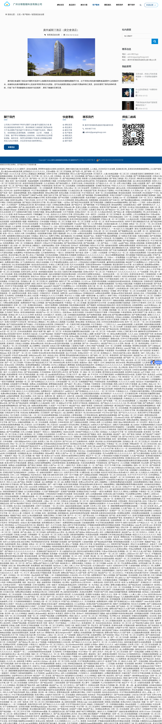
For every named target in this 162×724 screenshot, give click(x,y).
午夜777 (37, 555)
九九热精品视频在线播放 (98, 173)
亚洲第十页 (70, 565)
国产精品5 (26, 197)
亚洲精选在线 (125, 324)
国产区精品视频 (97, 197)
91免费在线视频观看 (106, 278)
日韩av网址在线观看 (31, 589)
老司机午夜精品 (144, 555)
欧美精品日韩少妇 (77, 438)
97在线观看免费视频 (34, 438)
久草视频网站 (156, 374)
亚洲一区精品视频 (131, 541)
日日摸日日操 (119, 281)
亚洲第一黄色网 (58, 204)
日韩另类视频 (107, 379)
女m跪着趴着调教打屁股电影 (144, 190)
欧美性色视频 (51, 192)
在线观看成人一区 (95, 336)
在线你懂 (45, 340)
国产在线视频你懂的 (152, 331)
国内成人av (22, 422)
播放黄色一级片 (138, 348)
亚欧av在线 (156, 431)
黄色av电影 (152, 446)
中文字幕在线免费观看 (105, 517)
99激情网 (117, 383)
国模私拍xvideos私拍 (132, 441)
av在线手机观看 (147, 453)
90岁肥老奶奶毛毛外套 (40, 536)
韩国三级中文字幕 (51, 190)
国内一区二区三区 (141, 460)
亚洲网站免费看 (123, 508)
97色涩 (15, 350)
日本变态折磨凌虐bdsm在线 (112, 316)
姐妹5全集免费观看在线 (75, 405)
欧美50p (50, 336)
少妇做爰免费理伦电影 (82, 634)
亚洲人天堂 (23, 481)
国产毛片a (12, 417)
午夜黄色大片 (111, 266)
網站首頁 (60, 5)
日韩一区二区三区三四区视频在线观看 (45, 696)
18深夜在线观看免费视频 (10, 419)
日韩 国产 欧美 (145, 689)
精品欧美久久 (65, 558)
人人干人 (76, 716)
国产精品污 (69, 491)
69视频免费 (135, 457)
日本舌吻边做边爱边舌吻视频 (120, 529)
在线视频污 (133, 465)
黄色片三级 (102, 405)
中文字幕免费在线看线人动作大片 (64, 257)
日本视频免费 (11, 448)
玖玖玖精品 (41, 630)
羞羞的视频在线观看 (152, 319)
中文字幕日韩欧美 (122, 185)
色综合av (140, 376)
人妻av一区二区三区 (51, 496)
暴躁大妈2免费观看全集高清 (140, 221)
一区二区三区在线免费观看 (66, 314)
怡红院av (85, 305)
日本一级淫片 (91, 209)
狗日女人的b (73, 429)
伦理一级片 (20, 515)
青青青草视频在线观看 (16, 644)
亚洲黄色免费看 (152, 238)
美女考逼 (99, 436)
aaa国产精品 (124, 238)
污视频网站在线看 (42, 692)
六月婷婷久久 (84, 668)
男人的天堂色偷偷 (150, 207)
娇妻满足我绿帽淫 (110, 649)
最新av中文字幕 (65, 398)
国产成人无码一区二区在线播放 (25, 283)
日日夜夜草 (45, 407)
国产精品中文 (77, 199)
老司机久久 (106, 223)
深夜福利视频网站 (45, 431)
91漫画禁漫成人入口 (101, 539)
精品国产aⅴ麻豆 (136, 515)
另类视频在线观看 (141, 608)
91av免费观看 (121, 345)
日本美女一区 (73, 644)
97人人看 (108, 484)
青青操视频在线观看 (121, 536)
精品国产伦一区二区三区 (106, 661)
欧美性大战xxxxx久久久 (65, 252)
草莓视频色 (57, 577)
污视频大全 (76, 651)
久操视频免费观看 (29, 431)
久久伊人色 (11, 656)
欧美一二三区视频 (107, 658)
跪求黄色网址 (144, 338)
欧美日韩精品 (121, 711)
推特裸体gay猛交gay (140, 670)
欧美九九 (152, 307)
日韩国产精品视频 (47, 610)
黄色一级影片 (94, 357)
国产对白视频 (63, 192)
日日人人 (65, 465)
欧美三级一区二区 (95, 281)
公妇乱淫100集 (102, 603)
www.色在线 (149, 596)
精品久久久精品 (116, 374)
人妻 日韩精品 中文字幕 (59, 331)
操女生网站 (25, 536)
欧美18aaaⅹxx (79, 572)
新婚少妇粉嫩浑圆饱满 (118, 586)
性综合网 (26, 221)
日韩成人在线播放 (122, 312)
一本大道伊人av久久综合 (108, 362)
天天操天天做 (123, 465)
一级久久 (60, 247)
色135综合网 (109, 343)
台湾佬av (94, 639)
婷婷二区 (60, 498)
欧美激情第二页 (11, 474)
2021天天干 (107, 295)
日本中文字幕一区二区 (107, 613)
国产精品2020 (81, 242)
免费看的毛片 (46, 386)
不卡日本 (140, 264)
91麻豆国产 (126, 668)
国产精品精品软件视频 (103, 536)
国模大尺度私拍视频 (121, 419)
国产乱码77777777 (12, 183)
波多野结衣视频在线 (22, 185)
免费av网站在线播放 (9, 388)
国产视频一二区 (47, 570)
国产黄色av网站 (26, 479)
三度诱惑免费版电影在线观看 (120, 477)
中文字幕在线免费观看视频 (23, 689)
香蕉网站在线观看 (139, 340)
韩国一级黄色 (138, 641)
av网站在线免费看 (85, 228)
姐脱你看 (20, 656)
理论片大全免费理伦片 (27, 455)
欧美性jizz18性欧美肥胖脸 (114, 453)
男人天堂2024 (56, 436)
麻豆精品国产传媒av (72, 233)
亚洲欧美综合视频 (17, 211)
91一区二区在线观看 (46, 371)
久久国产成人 (61, 429)
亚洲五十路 (70, 620)
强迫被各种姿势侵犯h (72, 594)
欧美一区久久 (8, 228)
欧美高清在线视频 (10, 632)
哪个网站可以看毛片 (110, 644)
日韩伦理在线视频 (91, 391)
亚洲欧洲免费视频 (101, 264)
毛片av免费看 (12, 271)
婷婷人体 (134, 467)
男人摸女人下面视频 (82, 379)
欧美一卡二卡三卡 (22, 567)
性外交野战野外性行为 (71, 563)
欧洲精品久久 (106, 348)
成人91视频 (95, 467)
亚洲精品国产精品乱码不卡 (30, 441)
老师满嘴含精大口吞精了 (52, 517)
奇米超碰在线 (101, 176)
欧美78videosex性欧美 (23, 209)
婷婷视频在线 (55, 465)
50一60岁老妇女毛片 (146, 271)
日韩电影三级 (116, 431)
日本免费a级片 (104, 333)
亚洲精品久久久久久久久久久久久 (91, 250)
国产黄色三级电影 (116, 173)
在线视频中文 (155, 393)
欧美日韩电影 (51, 302)
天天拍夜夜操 (45, 367)
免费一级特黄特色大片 (146, 199)
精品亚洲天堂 (84, 343)
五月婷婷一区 (33, 374)
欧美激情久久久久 (17, 496)
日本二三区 (15, 469)
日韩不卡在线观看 (43, 501)
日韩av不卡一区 (129, 481)
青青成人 (44, 264)
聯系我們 (119, 5)
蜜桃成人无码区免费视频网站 (45, 214)
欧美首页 (120, 661)
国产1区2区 (99, 651)
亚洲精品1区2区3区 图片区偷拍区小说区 (35, 199)
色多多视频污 (91, 192)
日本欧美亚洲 (89, 178)
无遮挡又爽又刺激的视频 (72, 266)
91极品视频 (128, 278)
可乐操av (77, 345)
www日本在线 (104, 261)
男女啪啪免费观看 (101, 190)
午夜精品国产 (139, 551)
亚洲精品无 (85, 419)
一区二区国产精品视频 (25, 302)
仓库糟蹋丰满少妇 (24, 448)
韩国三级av (118, 417)
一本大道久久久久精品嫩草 (123, 223)
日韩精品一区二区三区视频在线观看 (108, 615)
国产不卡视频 (71, 226)
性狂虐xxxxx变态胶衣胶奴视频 (57, 338)
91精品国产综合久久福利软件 (78, 692)
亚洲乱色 (10, 355)
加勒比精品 (101, 438)
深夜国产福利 (135, 242)
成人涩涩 (152, 240)
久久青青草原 (108, 572)
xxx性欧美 (56, 572)
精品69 (69, 684)
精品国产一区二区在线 (42, 670)
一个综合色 (156, 185)
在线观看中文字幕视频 (19, 379)
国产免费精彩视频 (94, 309)
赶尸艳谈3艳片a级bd (141, 618)
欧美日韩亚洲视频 (29, 324)
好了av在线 (38, 254)
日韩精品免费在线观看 (61, 199)
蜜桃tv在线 (107, 309)
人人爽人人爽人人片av (70, 560)
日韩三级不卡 (135, 283)
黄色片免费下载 (39, 326)
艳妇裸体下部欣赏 (24, 498)
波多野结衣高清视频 (113, 235)
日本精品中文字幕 (46, 713)
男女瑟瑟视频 (95, 285)
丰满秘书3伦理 (119, 682)
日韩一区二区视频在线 (24, 238)
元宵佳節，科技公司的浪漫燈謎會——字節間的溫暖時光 (146, 71)
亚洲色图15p (101, 352)
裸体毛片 (154, 627)
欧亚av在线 (9, 359)
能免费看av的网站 (152, 259)
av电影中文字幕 (15, 218)
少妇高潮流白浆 (122, 283)
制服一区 (145, 696)
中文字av (105, 407)
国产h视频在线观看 (91, 658)
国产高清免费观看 (34, 245)
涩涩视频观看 (132, 192)
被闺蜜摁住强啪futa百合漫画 (18, 230)
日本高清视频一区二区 (57, 613)
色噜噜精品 (16, 352)
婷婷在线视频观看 (38, 364)
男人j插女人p (120, 572)
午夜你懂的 (149, 383)
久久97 (36, 264)
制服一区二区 (42, 312)
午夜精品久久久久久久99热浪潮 (61, 195)
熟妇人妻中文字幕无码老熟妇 (79, 505)
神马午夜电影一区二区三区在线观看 (132, 285)
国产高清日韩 (19, 235)
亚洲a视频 (19, 290)
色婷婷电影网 (10, 539)
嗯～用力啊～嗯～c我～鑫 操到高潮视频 (19, 312)
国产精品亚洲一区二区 (14, 615)
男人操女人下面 (115, 371)
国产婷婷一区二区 (12, 548)
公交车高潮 (4, 453)
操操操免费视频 (20, 187)
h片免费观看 (119, 551)
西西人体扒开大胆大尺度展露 (43, 278)
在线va (149, 197)
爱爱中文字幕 (70, 608)
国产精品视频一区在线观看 (127, 570)
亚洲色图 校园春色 (153, 450)
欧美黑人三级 (61, 309)
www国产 (99, 441)
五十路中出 (18, 553)
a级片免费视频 (42, 680)
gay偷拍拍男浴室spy (56, 369)
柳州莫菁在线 (141, 620)
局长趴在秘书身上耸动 (122, 348)
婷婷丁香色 (112, 290)
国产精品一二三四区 (137, 197)
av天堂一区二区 (98, 216)
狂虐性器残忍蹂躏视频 (103, 414)
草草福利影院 (14, 517)
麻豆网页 (148, 601)
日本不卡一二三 (58, 622)
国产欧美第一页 (75, 367)
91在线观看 (145, 431)
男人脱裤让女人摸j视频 (56, 316)
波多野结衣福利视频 (70, 625)
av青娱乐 (157, 505)
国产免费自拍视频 (139, 309)
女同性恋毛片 (33, 677)
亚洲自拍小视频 (149, 474)
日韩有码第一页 (84, 579)
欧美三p (25, 510)
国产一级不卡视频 (154, 178)
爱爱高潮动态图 (89, 221)
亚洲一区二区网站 (120, 589)
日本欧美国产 (12, 637)
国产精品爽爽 (73, 388)
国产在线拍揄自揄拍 (152, 503)
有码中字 (128, 216)
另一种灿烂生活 (72, 362)
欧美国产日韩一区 (102, 328)
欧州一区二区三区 (132, 316)
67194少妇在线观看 (30, 218)
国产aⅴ (13, 498)
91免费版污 (91, 438)
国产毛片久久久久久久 (128, 407)
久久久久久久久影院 (127, 376)
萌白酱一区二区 (131, 338)
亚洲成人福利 (42, 331)
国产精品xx (140, 512)
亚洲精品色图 (22, 639)
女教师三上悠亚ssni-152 (129, 548)
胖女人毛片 (4, 211)
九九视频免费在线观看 (98, 211)
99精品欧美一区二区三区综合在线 (143, 438)
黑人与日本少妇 (6, 185)
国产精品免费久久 (63, 178)
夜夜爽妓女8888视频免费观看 (43, 673)
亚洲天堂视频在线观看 (37, 474)
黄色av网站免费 (51, 187)
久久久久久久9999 (42, 295)
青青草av (37, 443)
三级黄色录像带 (6, 261)
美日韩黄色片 (106, 388)
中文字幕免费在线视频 (140, 293)
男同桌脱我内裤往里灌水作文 (78, 350)
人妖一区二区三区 (98, 326)
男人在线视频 (91, 472)
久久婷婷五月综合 (15, 367)
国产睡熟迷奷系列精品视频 (32, 233)
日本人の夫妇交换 (150, 312)
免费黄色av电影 (152, 551)
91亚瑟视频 (138, 383)
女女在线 (153, 610)
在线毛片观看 (117, 391)
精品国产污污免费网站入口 (137, 257)
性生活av (82, 446)
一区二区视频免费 (45, 183)
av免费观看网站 (62, 610)
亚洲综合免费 (59, 443)
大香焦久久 (33, 639)
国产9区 (12, 398)
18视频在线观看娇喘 (150, 649)
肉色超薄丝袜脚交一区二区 (14, 223)
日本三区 (151, 297)
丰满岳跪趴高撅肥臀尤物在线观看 (76, 326)
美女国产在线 (94, 331)
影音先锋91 (75, 364)
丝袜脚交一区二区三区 (140, 720)
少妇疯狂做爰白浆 (110, 218)
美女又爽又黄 (17, 493)
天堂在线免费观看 (88, 457)
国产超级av (80, 527)
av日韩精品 (76, 276)
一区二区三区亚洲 (154, 218)
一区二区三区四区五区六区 (11, 178)
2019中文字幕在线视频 (14, 281)
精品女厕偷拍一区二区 (151, 441)
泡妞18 (132, 622)
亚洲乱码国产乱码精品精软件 (15, 467)
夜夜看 (85, 173)
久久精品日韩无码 (105, 207)
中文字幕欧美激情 (111, 274)
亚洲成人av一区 (119, 192)
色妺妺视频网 (33, 176)
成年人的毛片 (98, 646)
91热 (91, 264)
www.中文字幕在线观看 (84, 515)
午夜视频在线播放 (117, 699)
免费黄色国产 (134, 577)
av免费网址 (18, 247)
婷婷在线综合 (92, 503)
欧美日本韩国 (78, 307)
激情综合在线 (140, 644)
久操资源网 (138, 319)
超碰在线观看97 (46, 467)
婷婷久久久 (139, 228)
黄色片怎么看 (154, 417)
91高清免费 (92, 716)
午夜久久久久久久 (118, 180)
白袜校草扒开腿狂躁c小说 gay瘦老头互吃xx (124, 474)
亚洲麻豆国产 (33, 675)
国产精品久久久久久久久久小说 (113, 398)
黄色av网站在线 (81, 195)
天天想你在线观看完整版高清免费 (16, 278)
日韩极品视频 (145, 214)
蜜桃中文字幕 (72, 278)
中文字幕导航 (114, 491)
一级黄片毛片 (70, 460)
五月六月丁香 (42, 195)
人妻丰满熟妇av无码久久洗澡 (25, 436)
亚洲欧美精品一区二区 (101, 462)
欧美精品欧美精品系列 (106, 300)
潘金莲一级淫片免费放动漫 (56, 388)
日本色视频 (44, 216)
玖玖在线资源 (64, 410)
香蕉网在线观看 (44, 572)
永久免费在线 (138, 259)
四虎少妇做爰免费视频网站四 (144, 400)
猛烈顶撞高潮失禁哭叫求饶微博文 (130, 302)
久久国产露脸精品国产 (51, 486)
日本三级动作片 (36, 314)
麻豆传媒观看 (46, 560)
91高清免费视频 (57, 434)
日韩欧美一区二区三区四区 (77, 204)
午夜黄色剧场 (47, 180)
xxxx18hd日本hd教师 (31, 381)
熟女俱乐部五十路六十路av (56, 321)
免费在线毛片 (58, 386)
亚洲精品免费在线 (102, 704)
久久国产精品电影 (112, 171)
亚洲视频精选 (106, 331)
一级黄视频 (146, 242)
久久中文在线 (56, 520)
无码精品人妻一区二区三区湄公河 (34, 276)
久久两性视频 (96, 218)
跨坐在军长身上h (41, 663)
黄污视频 (69, 395)
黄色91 (29, 235)
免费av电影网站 (133, 414)
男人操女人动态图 (31, 290)
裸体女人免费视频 (130, 486)
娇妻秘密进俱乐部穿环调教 (46, 405)
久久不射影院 (39, 668)
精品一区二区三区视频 (22, 450)
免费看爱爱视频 (38, 333)
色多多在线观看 (71, 343)
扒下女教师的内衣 (28, 257)
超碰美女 (43, 613)
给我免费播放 (8, 238)
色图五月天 (27, 661)
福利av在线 (15, 536)
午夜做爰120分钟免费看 (98, 491)
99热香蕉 (154, 701)
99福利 (101, 312)
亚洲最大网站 (141, 422)
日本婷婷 (146, 391)
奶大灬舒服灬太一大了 (151, 687)
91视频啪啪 (107, 259)
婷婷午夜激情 (58, 422)
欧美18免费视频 (92, 713)
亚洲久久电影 (82, 460)
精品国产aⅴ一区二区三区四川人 (49, 307)
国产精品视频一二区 (92, 238)
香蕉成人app (82, 696)
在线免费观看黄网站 (50, 694)
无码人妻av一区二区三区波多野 (77, 183)
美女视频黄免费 (36, 510)
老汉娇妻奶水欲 (64, 302)
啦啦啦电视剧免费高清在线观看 (51, 534)
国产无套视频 (84, 383)
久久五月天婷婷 (13, 336)
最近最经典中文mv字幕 (122, 259)
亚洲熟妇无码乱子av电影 (86, 486)
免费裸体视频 (57, 233)
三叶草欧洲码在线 (90, 410)
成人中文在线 (71, 348)
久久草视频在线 (90, 333)
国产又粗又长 (114, 195)
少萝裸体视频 (64, 168)
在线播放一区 (71, 355)
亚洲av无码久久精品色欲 (61, 651)
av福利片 (49, 689)
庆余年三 (129, 682)
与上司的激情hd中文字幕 (111, 677)
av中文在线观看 (22, 252)
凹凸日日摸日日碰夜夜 (83, 395)
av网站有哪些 (12, 202)
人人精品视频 (142, 395)
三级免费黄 (130, 422)
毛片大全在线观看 (77, 259)
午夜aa (104, 546)
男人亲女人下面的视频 (35, 250)
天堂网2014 (95, 183)
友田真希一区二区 (147, 333)
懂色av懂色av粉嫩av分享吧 (34, 192)
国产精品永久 (56, 407)
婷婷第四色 (110, 312)
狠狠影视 (91, 352)
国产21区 (58, 563)
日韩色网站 (20, 359)
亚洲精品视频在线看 (29, 183)
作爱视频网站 (45, 204)
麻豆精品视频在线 (57, 226)
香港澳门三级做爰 (33, 477)
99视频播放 (31, 331)
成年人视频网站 (101, 477)
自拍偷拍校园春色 (94, 446)
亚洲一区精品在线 (62, 240)
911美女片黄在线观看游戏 (138, 202)
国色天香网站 (122, 613)
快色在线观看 (79, 488)
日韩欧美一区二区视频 (129, 314)
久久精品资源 (56, 283)
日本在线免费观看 (126, 228)
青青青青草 (114, 350)
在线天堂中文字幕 (71, 467)
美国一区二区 (85, 625)
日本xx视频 (111, 601)
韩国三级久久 (104, 503)
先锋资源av (27, 512)
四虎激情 (53, 417)
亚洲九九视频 (81, 202)
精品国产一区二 (127, 491)
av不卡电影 (146, 367)
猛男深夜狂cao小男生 (56, 527)
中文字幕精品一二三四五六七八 (137, 233)
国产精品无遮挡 (25, 362)
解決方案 (84, 5)
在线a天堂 (150, 582)
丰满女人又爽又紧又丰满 (59, 259)
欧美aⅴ (47, 450)
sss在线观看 (102, 512)
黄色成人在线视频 (14, 343)
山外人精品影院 (109, 684)
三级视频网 (95, 677)
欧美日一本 (141, 692)
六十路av (108, 663)
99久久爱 (64, 393)
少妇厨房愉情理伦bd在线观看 (40, 646)
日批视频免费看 (28, 501)
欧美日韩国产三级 (140, 307)
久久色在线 (99, 663)
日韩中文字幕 (51, 168)
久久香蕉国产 (12, 199)
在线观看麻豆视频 (124, 176)
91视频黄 (72, 250)
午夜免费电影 (8, 625)
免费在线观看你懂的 (133, 295)
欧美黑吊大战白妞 (30, 328)
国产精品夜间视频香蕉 (54, 297)
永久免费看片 (99, 235)
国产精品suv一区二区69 (115, 204)
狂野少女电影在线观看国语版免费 (41, 274)
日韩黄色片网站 (25, 214)
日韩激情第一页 (61, 336)
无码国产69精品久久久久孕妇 (87, 426)
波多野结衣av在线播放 (12, 226)
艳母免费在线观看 (40, 269)
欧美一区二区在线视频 (75, 171)
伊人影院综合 (93, 202)
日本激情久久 (143, 274)
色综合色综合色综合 (39, 259)
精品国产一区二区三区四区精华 (137, 374)
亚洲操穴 (13, 668)
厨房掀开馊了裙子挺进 (74, 247)
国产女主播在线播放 (142, 448)
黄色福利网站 (117, 199)
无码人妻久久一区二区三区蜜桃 (77, 591)
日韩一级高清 (23, 696)
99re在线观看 (130, 699)
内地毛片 (117, 271)
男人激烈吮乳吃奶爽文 (23, 584)
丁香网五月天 (55, 625)
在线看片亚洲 (73, 293)
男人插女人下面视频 (39, 532)
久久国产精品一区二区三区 (137, 252)
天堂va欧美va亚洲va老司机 (84, 176)
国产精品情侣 (97, 634)
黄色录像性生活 (143, 235)
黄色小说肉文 (33, 288)
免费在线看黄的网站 (39, 400)
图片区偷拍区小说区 (20, 541)
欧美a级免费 (125, 293)
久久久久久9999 (93, 682)
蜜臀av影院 (96, 625)
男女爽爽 (90, 414)
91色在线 (24, 407)
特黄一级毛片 (49, 618)
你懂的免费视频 (24, 417)
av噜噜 (147, 646)
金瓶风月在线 (26, 264)
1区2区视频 (85, 364)
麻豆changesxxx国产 (64, 627)
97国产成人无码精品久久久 (72, 596)
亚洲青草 (12, 694)
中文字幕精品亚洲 (103, 199)
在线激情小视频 (36, 252)
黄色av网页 (91, 403)
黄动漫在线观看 (125, 187)
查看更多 (11, 142)
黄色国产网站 (41, 644)
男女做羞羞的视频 (136, 403)
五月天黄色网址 (39, 419)
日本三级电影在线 (107, 357)
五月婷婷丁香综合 (12, 307)
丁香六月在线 (29, 195)
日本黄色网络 (81, 281)
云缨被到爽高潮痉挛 (20, 345)
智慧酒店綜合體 (38, 14)
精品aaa (3, 348)
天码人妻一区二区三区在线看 (105, 226)
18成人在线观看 (139, 178)
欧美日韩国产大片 (124, 510)
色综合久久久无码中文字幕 (62, 209)
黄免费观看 (35, 560)
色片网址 (66, 577)
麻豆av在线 (121, 183)
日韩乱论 (64, 496)
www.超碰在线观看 (125, 319)
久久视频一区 (43, 594)
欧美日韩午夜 (35, 708)
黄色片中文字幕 (135, 362)
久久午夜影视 (61, 484)
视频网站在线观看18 (97, 498)
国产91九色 (67, 436)
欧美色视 (55, 218)
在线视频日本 (148, 579)
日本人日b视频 (126, 171)
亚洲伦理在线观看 (135, 426)
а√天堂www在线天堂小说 (52, 441)
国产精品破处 (12, 455)
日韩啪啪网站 (20, 245)
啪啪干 (115, 598)
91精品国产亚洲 (90, 185)
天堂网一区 (23, 474)
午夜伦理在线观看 (104, 221)
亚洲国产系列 (141, 369)
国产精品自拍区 (126, 350)
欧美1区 (104, 467)
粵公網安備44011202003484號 (110, 155)
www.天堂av (126, 713)
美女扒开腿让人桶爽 (85, 328)
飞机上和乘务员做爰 (74, 622)
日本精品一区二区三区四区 (19, 570)
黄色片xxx (44, 230)
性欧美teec (67, 307)
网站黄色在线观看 (144, 173)
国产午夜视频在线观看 (143, 171)
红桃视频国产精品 (86, 376)
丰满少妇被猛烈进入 (154, 632)
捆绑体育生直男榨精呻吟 (148, 326)
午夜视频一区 (24, 364)
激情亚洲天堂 (138, 522)
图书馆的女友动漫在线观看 (113, 367)
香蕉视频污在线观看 (136, 245)
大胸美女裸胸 (155, 625)
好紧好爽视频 (5, 488)
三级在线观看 (59, 677)
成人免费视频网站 (95, 355)
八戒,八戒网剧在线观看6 (114, 634)
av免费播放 (33, 718)
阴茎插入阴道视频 (137, 238)
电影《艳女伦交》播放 (31, 577)
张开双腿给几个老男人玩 (79, 285)
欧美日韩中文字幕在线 (10, 479)
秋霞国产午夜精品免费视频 (107, 230)
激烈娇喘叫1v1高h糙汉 (74, 670)
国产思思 (123, 202)
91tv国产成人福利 (47, 553)
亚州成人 (122, 694)
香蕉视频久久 (5, 699)
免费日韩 (64, 288)
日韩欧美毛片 (45, 288)
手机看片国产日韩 (101, 586)
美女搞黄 (93, 422)
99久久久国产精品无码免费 (81, 168)
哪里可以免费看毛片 (95, 484)
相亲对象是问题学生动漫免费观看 (39, 223)
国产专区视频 (59, 223)
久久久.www (133, 328)
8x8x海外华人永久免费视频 (59, 474)
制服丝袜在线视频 (59, 185)
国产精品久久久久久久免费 (70, 190)
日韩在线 (59, 202)
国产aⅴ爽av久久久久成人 (61, 295)
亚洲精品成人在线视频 (77, 484)
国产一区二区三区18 (55, 591)
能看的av (84, 357)
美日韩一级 (34, 204)
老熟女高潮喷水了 (64, 462)
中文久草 (144, 665)
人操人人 (148, 264)
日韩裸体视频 (146, 195)
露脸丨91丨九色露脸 (103, 534)
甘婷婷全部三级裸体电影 (103, 400)
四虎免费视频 (136, 312)
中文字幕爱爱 (60, 553)
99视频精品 (25, 469)
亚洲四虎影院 (147, 651)
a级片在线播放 (6, 321)
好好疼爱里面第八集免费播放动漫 (142, 443)
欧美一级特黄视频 (105, 429)
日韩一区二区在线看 (128, 274)
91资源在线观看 (92, 529)
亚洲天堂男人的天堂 (29, 266)
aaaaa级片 (48, 281)
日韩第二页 (153, 527)
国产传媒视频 (133, 345)
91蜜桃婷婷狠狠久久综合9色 (66, 570)
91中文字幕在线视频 (27, 369)
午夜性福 (131, 711)
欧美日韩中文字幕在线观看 (149, 407)
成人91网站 (143, 379)
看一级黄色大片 (59, 391)
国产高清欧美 (105, 620)
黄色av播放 (80, 316)
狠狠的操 (78, 431)
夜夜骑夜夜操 (75, 305)
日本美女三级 (26, 410)
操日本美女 (4, 410)
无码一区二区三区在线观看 (16, 610)
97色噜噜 (89, 235)
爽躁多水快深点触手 (103, 584)
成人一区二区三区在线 (15, 403)
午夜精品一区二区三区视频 (61, 216)
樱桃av (102, 465)
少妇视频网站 (127, 460)
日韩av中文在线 (88, 582)
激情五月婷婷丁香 (42, 226)
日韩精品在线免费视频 (33, 412)
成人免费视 (127, 209)
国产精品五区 (148, 653)
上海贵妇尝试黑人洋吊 (16, 446)
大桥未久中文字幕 (96, 240)
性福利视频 (81, 448)
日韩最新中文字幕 (8, 386)
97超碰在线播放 (51, 403)
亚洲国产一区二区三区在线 (120, 505)
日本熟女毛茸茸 (137, 331)
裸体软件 (38, 238)
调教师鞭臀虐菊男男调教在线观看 (129, 479)
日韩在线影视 (63, 214)
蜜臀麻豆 (136, 665)
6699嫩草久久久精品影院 (40, 398)
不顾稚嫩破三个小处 (41, 209)
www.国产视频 (130, 343)
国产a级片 (68, 379)
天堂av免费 (76, 532)
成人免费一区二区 (141, 226)
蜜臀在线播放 (10, 274)
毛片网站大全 (115, 610)
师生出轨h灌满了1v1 (62, 723)
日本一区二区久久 (146, 192)
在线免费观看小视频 (48, 176)
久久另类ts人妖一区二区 (141, 185)
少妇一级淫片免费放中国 (64, 221)
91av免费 (145, 457)
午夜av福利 (111, 326)
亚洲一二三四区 (90, 247)
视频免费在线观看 (153, 183)
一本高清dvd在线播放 (55, 333)
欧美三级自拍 (70, 498)
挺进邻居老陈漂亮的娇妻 (33, 178)
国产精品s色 (142, 446)
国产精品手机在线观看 (80, 197)
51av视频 (47, 233)
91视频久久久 (59, 395)
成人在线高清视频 (39, 682)
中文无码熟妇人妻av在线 (141, 532)
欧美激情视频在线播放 (19, 314)
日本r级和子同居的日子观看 (96, 307)
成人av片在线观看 (126, 336)
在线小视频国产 (137, 596)
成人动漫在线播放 (31, 553)
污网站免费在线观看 (11, 297)
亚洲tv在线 (107, 488)
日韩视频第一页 (34, 529)
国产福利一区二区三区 (99, 350)
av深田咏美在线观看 (77, 274)
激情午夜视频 (14, 613)
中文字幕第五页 (88, 187)
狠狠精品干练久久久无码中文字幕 (122, 405)
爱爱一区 (153, 293)
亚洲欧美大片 (28, 295)
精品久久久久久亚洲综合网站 (28, 386)
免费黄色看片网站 (12, 257)
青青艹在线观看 (42, 634)
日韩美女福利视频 (14, 197)
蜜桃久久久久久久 (72, 544)
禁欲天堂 (101, 204)
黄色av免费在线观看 (53, 207)
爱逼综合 (85, 233)
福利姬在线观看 (111, 240)
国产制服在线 (98, 627)
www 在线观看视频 (120, 221)
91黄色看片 (46, 355)
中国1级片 (26, 682)
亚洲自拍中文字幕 (120, 560)
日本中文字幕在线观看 (130, 333)
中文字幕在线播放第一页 (41, 185)
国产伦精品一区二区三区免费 (54, 245)
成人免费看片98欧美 (34, 383)
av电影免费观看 (13, 391)
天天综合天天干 (20, 641)
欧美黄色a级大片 (10, 422)
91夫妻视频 (78, 230)
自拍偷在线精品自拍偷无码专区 (57, 438)
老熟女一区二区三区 (137, 218)
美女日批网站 (26, 391)
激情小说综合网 (62, 274)
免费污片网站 (54, 230)
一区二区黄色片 (37, 352)
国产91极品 (28, 319)
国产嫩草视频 (89, 199)
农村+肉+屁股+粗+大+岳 (25, 658)
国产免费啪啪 (136, 412)
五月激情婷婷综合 (48, 247)
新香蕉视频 (84, 240)
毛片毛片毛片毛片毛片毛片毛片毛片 (90, 673)
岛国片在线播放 (102, 403)
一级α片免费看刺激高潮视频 (74, 503)
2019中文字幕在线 (79, 524)
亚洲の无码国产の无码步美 (121, 190)
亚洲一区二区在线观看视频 (107, 187)
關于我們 (131, 5)
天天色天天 (132, 434)
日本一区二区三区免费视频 (148, 343)
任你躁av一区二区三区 (12, 684)
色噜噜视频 (93, 195)
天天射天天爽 (5, 405)
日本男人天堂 (95, 501)
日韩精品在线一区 (45, 481)
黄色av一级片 (46, 271)
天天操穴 (29, 254)
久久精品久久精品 (110, 694)
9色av (117, 630)
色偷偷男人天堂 (6, 596)
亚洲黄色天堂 (23, 204)
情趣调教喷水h (99, 601)
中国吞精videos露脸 (32, 247)
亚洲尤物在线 (105, 293)
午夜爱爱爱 (110, 345)
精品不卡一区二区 (93, 450)
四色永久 (158, 477)
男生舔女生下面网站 (106, 185)
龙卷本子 (154, 539)
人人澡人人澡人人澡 (96, 522)
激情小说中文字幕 (59, 271)
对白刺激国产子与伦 (151, 187)
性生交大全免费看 (138, 598)
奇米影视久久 (80, 403)
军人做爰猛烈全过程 (68, 546)
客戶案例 (95, 5)
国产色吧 (148, 575)
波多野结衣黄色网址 (46, 324)
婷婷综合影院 (81, 689)
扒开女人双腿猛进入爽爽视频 (33, 168)
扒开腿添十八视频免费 (46, 285)
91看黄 (35, 348)
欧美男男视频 (10, 331)
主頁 (19, 14)
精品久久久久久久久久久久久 (144, 529)
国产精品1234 (49, 252)
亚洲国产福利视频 (68, 486)
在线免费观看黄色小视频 (143, 477)
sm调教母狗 (35, 345)
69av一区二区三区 (17, 438)
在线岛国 (83, 429)
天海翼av (35, 230)
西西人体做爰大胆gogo (110, 591)
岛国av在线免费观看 (138, 247)
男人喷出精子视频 (54, 197)
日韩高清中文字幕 (38, 197)
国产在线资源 (105, 242)
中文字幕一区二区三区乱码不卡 (35, 343)
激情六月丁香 (64, 276)
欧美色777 (118, 498)
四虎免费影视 (12, 369)
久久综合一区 (51, 414)
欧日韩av (155, 668)
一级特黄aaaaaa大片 (86, 314)
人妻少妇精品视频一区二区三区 (116, 168)
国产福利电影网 (74, 536)
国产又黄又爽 (103, 374)
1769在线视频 (151, 288)
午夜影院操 (40, 414)
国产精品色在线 (112, 324)
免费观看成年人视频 (105, 596)
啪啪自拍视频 (5, 627)
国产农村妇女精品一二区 (13, 305)
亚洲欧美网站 (66, 572)
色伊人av (46, 412)
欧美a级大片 (124, 467)
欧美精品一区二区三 (34, 515)
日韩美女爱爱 (54, 586)
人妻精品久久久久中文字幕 (31, 505)
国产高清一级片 (6, 187)
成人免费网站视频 (126, 644)
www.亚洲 (33, 481)
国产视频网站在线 (125, 226)
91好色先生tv (36, 469)
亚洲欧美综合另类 (132, 453)
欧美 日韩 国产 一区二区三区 (20, 348)
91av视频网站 (21, 675)
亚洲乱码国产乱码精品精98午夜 (63, 455)
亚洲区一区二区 (97, 343)
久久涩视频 (123, 218)
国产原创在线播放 (31, 367)
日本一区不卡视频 (71, 469)
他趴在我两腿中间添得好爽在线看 (62, 269)
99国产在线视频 (98, 340)
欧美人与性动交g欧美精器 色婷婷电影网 (51, 293)
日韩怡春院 (123, 496)
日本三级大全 (38, 391)
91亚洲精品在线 (133, 254)
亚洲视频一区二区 (124, 546)
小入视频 (36, 235)
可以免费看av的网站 (134, 488)
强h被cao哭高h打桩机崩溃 (122, 288)
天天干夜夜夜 (68, 207)
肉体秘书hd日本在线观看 (77, 606)
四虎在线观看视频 (43, 565)
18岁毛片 (26, 352)
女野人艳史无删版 (124, 178)
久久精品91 (97, 395)
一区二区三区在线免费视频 (51, 503)
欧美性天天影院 (72, 357)
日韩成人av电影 (20, 529)
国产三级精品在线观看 (79, 417)
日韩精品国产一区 (61, 319)
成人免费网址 (35, 340)
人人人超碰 (29, 293)
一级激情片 (7, 450)
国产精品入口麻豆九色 (95, 171)
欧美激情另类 (124, 720)
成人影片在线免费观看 (50, 393)
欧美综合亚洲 (109, 269)
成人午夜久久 (5, 689)
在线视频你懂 (145, 541)
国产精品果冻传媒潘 (18, 424)
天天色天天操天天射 (82, 481)
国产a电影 (4, 168)
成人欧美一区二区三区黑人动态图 (139, 355)
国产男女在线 (88, 510)
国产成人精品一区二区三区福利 (71, 235)
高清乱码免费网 (86, 586)
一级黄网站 (51, 682)
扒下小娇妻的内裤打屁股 (22, 207)
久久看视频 (58, 555)
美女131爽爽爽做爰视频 (115, 250)
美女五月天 (61, 682)
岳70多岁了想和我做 (121, 331)
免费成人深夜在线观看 (88, 302)
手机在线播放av (128, 520)
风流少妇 (6, 383)
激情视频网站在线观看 (87, 278)
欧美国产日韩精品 (44, 665)
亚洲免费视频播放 (33, 359)
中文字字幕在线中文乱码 (76, 699)
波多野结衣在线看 (19, 288)
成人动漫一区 (15, 240)
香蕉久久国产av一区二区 (66, 448)
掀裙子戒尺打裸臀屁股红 (86, 706)
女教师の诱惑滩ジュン (14, 572)
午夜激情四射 (150, 269)
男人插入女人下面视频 (74, 333)
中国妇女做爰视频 (98, 711)
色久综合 (57, 266)
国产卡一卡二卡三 (28, 242)
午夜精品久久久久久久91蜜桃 (52, 290)
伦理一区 (54, 398)
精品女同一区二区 (79, 641)
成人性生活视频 (23, 649)
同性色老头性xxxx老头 (83, 601)
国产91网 (115, 293)
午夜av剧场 (155, 209)
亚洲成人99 (13, 309)
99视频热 (150, 381)
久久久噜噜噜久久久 (63, 716)
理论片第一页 (126, 522)
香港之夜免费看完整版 (23, 269)
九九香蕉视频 (76, 338)
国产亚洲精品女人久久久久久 (43, 376)
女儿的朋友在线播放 (32, 486)
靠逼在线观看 (47, 443)
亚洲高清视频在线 (101, 563)
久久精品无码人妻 (75, 185)
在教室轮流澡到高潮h (108, 508)
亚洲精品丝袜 (137, 276)
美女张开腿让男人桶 (22, 171)
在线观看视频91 (108, 565)
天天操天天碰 (99, 324)
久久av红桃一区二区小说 (36, 211)
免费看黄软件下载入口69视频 (33, 297)
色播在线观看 (87, 651)
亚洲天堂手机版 (36, 472)
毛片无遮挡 (15, 410)
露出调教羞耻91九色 (141, 216)
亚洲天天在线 (77, 178)
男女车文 (68, 290)
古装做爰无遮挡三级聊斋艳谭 (142, 168)
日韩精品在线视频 (56, 343)
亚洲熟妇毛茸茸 (9, 639)
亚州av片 (75, 240)
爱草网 (62, 350)
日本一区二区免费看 (113, 340)
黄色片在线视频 (42, 257)
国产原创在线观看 (110, 336)
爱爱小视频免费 (59, 228)
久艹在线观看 (143, 266)
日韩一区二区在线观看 (120, 704)
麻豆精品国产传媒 (134, 653)
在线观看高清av (130, 199)
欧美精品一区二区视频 (99, 305)
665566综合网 (59, 357)
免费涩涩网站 (35, 180)
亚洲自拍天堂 (14, 233)
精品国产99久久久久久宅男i (112, 338)
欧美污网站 (39, 689)
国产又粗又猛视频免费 (118, 245)
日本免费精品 (31, 228)
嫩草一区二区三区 (54, 326)
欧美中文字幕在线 (80, 398)
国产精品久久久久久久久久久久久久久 (20, 546)
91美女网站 (46, 606)
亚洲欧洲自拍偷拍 (95, 283)
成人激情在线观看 (68, 696)
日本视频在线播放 (110, 575)
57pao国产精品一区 (82, 218)
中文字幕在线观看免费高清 (131, 687)
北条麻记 (92, 204)
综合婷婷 (155, 436)
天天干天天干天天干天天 (138, 469)
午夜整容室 (96, 379)
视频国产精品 (15, 510)
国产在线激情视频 (148, 663)
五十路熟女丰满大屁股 (128, 230)
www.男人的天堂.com (144, 520)
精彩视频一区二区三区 (118, 305)
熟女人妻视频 (22, 539)
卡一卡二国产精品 (96, 460)
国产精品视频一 (129, 235)
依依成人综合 (139, 288)
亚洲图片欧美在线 (103, 180)
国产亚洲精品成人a (122, 596)
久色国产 (52, 400)
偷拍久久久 (58, 467)
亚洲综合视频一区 (82, 381)
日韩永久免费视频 (79, 352)
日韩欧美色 (150, 204)
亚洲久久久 (157, 176)
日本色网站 (30, 644)
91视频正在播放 (17, 285)
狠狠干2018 (69, 412)
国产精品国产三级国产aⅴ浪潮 (31, 190)
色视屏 (92, 436)
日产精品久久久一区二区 (106, 178)
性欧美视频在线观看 (77, 300)
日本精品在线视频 (21, 261)
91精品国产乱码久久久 (84, 371)
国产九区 (119, 670)
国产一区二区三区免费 (14, 357)
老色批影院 (103, 195)
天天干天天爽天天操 (112, 460)
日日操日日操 (75, 187)
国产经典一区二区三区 (21, 503)
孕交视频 (20, 680)
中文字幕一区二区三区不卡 (61, 641)
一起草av (66, 197)
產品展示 (72, 5)
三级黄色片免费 (77, 340)
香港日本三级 (103, 431)
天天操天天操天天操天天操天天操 (90, 675)
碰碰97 (56, 615)
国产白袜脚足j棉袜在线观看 (147, 261)
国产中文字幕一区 (102, 632)
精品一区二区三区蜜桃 (92, 367)
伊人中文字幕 (84, 570)
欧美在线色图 (147, 278)
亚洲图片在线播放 (142, 336)
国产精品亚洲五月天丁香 (42, 357)
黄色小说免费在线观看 (144, 223)
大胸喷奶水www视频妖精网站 (116, 197)
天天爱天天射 (92, 465)
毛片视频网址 (118, 233)
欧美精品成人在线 (93, 316)
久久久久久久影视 (144, 563)
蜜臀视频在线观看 (56, 379)
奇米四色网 (137, 187)
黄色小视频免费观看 (36, 187)
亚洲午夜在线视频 (99, 276)
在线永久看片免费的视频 (60, 340)
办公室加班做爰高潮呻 (21, 259)
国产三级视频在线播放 (34, 281)
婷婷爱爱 (69, 601)
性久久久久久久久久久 (53, 383)
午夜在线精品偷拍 (115, 211)
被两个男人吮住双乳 (106, 670)
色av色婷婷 (5, 472)
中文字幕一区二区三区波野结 (52, 620)
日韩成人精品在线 (33, 453)
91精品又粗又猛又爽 (13, 484)
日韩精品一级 (59, 171)
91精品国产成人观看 (143, 491)
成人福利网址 (68, 407)
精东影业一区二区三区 (131, 371)
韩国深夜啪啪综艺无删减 (137, 180)
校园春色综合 (94, 398)
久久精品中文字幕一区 (118, 426)
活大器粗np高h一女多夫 (102, 560)
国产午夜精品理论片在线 (137, 572)
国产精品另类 (30, 680)
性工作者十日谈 (139, 582)
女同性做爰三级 (11, 481)
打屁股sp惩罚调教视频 (65, 371)
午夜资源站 (38, 584)
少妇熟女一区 (125, 381)
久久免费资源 (121, 653)
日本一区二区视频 (131, 211)
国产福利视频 (87, 190)
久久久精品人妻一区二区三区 (48, 305)
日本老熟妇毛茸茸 (64, 176)
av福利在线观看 (133, 524)
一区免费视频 (119, 252)
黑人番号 (35, 503)
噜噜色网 (95, 261)
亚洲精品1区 (146, 324)
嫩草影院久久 (47, 708)
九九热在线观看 (118, 254)
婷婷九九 (27, 333)
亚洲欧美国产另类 (146, 328)
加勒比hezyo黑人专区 (38, 350)
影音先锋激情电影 (28, 307)
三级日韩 (17, 321)
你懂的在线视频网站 (134, 207)
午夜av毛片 (152, 496)
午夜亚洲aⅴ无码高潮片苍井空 (40, 422)
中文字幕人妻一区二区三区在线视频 (58, 254)
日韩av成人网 (69, 202)
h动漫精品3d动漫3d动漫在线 (119, 276)
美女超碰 (62, 718)
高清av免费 (23, 350)
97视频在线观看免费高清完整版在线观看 (132, 455)
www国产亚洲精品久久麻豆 (91, 575)
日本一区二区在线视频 (119, 403)
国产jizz (125, 431)
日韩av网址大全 (58, 355)
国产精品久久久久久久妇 (82, 637)
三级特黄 (16, 527)
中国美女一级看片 (83, 252)
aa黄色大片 (70, 386)
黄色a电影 (112, 176)
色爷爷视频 (40, 302)
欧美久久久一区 (121, 443)
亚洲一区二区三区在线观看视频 (64, 446)
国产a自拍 (74, 261)
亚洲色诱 (56, 288)
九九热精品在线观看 (119, 606)
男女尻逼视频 (127, 383)
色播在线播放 (143, 230)
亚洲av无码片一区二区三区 (86, 207)
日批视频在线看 (118, 584)
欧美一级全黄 (114, 532)
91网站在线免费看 (27, 565)
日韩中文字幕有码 (139, 297)
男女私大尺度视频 (107, 680)
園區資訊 (107, 5)
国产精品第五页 (145, 584)
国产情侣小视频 (22, 180)
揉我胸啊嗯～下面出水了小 (42, 221)
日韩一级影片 (52, 579)
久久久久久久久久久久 (127, 266)
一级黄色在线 (5, 259)
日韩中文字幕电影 (7, 711)
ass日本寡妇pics (76, 288)
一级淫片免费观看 (50, 300)
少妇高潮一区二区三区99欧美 (110, 209)
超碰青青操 (53, 276)
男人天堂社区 (130, 173)
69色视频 (135, 716)
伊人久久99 (72, 228)
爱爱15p (17, 544)
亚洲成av (75, 302)
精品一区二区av (30, 493)
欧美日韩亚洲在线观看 (79, 214)
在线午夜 (71, 391)
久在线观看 (103, 247)
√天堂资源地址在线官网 (128, 290)
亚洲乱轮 (140, 575)
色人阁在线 (108, 281)
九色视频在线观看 (77, 192)
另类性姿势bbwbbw (94, 259)
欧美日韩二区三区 (55, 312)
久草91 (88, 340)
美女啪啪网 (4, 496)
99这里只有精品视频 (148, 211)
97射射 (102, 665)
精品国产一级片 (119, 429)
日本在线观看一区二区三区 (18, 173)
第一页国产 (149, 565)
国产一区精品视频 (136, 646)
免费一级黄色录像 (88, 290)
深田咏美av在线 (57, 424)
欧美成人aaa (48, 584)
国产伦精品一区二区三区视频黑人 (130, 601)
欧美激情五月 (129, 512)
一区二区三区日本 (107, 386)
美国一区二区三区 (145, 290)
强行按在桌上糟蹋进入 (31, 240)
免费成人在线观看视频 (12, 324)
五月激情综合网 (131, 388)
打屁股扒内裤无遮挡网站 (57, 211)
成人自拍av (135, 419)
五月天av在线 (54, 663)
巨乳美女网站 (79, 209)
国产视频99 (92, 300)
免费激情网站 (34, 407)
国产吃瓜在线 (86, 560)
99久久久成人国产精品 (19, 472)
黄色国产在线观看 (96, 541)
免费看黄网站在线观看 (83, 254)
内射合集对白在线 (28, 414)
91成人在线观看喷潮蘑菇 (51, 661)
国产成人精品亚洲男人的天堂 (31, 202)
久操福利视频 (87, 536)
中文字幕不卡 (63, 400)
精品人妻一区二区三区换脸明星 (27, 355)
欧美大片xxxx (145, 706)
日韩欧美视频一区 (99, 252)
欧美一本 (106, 501)
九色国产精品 (93, 242)
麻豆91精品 (114, 264)
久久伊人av (86, 276)
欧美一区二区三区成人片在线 (12, 429)
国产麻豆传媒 (82, 498)
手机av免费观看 (135, 544)
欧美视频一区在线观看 (59, 548)
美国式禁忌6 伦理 (35, 699)
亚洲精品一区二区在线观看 (60, 532)
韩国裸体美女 (33, 216)
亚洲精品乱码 (88, 288)
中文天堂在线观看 (58, 692)
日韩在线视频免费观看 (136, 183)
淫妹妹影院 (5, 285)
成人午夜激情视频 (49, 524)
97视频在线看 (46, 567)
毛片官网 (156, 426)
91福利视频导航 (100, 228)
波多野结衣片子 (20, 374)
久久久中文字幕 (107, 443)
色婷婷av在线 (152, 682)
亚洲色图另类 (150, 359)
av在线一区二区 (113, 558)
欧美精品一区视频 (109, 285)
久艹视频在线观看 (59, 606)
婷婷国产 (51, 484)
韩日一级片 (7, 563)
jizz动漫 (143, 254)
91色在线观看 (45, 218)
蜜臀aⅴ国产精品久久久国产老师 (46, 558)
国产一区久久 (145, 548)
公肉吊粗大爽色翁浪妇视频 (19, 606)
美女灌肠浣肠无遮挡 (144, 405)
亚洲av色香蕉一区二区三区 (74, 472)
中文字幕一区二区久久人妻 (42, 171)
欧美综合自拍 (142, 240)
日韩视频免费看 (51, 603)
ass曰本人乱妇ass (40, 656)
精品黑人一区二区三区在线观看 (16, 340)
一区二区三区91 (122, 269)
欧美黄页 (60, 608)
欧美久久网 (20, 228)
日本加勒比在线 (18, 254)
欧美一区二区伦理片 (139, 417)
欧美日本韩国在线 (129, 271)
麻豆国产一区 (60, 584)
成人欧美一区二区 (7, 180)
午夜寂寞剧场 (126, 307)
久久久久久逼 (15, 168)
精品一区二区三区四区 (135, 204)
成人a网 (61, 405)
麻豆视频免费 (60, 505)
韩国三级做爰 (5, 221)
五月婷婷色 (9, 290)
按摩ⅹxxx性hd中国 (86, 477)
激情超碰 (61, 582)
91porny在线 (48, 314)
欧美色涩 (39, 309)
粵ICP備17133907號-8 (86, 155)
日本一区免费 (17, 333)
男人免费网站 (82, 393)
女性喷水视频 (24, 701)
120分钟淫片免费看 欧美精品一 (90, 269)
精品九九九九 (111, 465)
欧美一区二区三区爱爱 (81, 216)
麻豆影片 (79, 407)
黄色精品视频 (96, 692)
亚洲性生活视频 (131, 661)
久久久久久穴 (118, 388)
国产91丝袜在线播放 (122, 689)
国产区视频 (48, 395)
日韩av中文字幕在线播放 (53, 238)
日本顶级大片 (49, 309)
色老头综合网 (69, 426)
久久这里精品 (49, 178)
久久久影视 (72, 245)
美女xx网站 (141, 481)
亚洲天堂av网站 (16, 195)
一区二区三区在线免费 (149, 639)
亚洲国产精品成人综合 (76, 682)
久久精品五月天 (70, 312)
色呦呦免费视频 (72, 223)
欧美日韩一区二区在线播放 (65, 180)
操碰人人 (124, 264)
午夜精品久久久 (122, 386)
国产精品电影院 (22, 398)
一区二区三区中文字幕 (21, 706)
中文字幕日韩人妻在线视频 (41, 261)
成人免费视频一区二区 (51, 477)
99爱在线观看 (9, 675)
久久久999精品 (21, 608)
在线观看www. (145, 465)
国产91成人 (28, 555)
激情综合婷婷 (146, 484)
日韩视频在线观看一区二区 (31, 491)
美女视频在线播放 (89, 374)
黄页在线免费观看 (105, 271)
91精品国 (84, 331)
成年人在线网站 (57, 412)
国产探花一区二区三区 (39, 173)
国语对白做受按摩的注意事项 (73, 450)
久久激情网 (16, 221)
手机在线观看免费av (88, 362)
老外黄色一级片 (71, 422)
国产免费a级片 (149, 398)
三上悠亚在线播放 (85, 226)
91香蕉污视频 (39, 207)
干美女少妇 (83, 541)
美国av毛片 (45, 522)
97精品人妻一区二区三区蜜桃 (113, 214)
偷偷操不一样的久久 (42, 426)
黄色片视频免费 (6, 374)
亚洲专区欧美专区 (137, 269)
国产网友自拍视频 (46, 551)
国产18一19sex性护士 (91, 338)
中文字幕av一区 (85, 646)
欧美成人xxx (118, 534)
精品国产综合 (62, 285)
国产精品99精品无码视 (72, 173)
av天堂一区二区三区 (8, 326)
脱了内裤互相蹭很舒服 (10, 663)
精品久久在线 (127, 656)
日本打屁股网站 (39, 579)
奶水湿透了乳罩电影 (49, 235)
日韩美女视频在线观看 (24, 625)
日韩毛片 (115, 381)
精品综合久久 (6, 283)
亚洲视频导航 (124, 598)
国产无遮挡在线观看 (15, 319)
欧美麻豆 (156, 345)
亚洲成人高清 (91, 271)
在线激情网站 (137, 300)
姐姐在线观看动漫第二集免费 (77, 501)
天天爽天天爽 (49, 202)
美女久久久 (21, 331)
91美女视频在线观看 (46, 493)
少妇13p (135, 689)
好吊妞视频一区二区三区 (101, 381)
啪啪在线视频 (118, 295)
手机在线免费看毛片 (100, 505)
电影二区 (154, 202)
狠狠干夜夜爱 (87, 400)
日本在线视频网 (66, 218)
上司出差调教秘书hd (141, 209)
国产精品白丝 (29, 615)
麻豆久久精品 (147, 553)
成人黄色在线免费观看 (142, 176)
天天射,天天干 (72, 369)
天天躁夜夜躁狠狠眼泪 (23, 596)
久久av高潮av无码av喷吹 (54, 544)
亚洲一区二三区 (20, 300)
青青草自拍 (58, 183)
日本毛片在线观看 (39, 498)
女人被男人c (102, 290)
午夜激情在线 (102, 457)
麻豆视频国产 (93, 708)
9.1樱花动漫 (85, 467)
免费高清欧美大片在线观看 (37, 462)
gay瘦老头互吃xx (105, 192)
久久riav (110, 498)
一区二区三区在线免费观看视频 (45, 410)
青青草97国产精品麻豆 (109, 202)
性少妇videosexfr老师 (92, 407)
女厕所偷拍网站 (48, 240)
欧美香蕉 (147, 426)
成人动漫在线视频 (68, 675)
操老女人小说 (61, 658)
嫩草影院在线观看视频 (116, 257)
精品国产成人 (89, 230)
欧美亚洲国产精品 (76, 548)
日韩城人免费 (95, 417)
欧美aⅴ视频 (64, 187)
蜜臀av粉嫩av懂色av (119, 579)
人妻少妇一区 (108, 493)
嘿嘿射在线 (125, 532)
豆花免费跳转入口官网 (106, 455)
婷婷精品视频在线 (66, 598)
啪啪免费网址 (57, 426)
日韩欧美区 (89, 548)
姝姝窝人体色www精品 (37, 608)
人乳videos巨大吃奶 (122, 412)
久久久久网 (60, 278)
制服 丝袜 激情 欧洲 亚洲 (90, 223)
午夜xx (110, 252)
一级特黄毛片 (83, 245)
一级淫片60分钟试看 (67, 701)
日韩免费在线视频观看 (85, 180)
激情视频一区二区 (23, 376)
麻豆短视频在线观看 (44, 563)
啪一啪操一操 (84, 369)
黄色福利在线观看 (153, 512)
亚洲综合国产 (126, 641)
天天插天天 (98, 168)
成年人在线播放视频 (94, 488)
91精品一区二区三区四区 (115, 555)
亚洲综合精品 (30, 285)
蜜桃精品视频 (113, 228)
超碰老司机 (78, 694)
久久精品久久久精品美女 (149, 467)
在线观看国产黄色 (115, 512)
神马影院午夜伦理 (63, 589)
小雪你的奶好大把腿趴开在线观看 (92, 257)
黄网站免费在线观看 (127, 240)
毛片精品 (119, 278)
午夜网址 (78, 221)
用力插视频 (130, 250)
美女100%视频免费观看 (87, 312)
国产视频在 (92, 429)
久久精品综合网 (132, 214)
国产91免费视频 (13, 426)
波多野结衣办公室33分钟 (81, 577)
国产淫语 (158, 383)
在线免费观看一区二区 (120, 515)
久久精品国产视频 (7, 434)
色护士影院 (21, 274)
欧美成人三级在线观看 (151, 586)
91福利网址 (13, 362)
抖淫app (39, 615)
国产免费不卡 (81, 680)
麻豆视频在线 (66, 230)
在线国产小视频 (75, 704)
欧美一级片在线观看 (18, 176)
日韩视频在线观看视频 (102, 254)
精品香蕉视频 (50, 653)
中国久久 (132, 264)
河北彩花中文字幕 (72, 434)
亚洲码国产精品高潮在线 (78, 211)
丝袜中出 (14, 190)
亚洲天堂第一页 (55, 173)
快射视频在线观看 (46, 266)
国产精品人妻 (119, 207)
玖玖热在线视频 (51, 250)
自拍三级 (91, 441)
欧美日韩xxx (45, 434)
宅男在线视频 (156, 386)
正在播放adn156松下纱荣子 (150, 661)
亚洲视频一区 (52, 374)
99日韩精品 (10, 520)
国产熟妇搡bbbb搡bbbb (131, 195)
